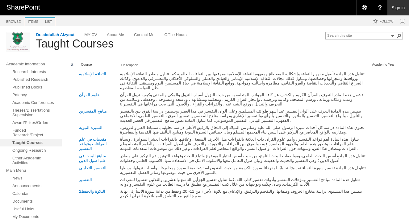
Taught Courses (75, 43)
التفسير (85, 179)
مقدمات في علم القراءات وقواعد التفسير (93, 144)
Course (86, 64)
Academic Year (383, 64)
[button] (399, 35)
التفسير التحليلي (92, 168)
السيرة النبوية (90, 127)
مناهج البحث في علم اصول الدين (92, 158)
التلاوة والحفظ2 (92, 191)
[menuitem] (364, 7)
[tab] (13, 20)
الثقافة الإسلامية (92, 74)
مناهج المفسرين (93, 111)
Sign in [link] (398, 7)
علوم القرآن (89, 94)
